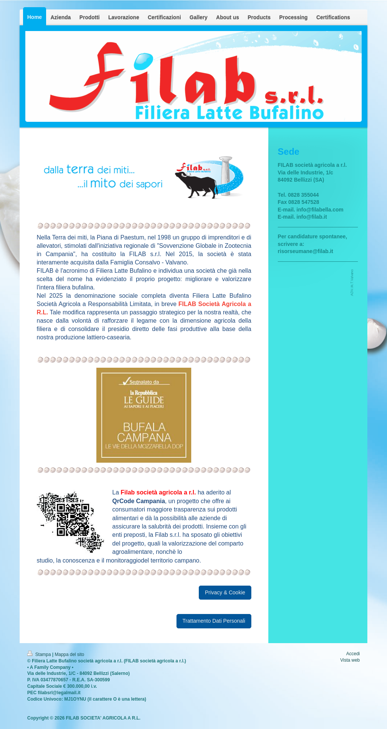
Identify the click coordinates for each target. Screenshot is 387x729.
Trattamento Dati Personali (214, 621)
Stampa (39, 654)
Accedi (353, 653)
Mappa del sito (69, 654)
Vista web (350, 660)
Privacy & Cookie (225, 592)
